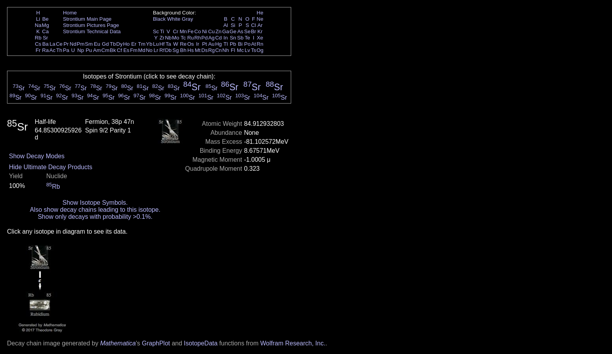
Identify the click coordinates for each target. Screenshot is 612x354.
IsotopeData (200, 343)
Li (38, 19)
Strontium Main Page (87, 19)
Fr (38, 50)
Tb (113, 44)
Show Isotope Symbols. (95, 202)
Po (247, 44)
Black (159, 19)
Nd (73, 44)
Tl (226, 44)
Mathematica (118, 343)
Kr (259, 31)
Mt (198, 50)
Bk (113, 50)
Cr (175, 31)
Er (133, 44)
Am (97, 50)
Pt (204, 44)
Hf (161, 44)
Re (183, 44)
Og (259, 50)
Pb (233, 44)
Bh (183, 50)
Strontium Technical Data (92, 31)
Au (211, 44)
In (226, 38)
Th (59, 50)
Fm (133, 50)
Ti (162, 31)
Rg (211, 50)
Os (190, 44)
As (240, 31)
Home (70, 13)
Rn (260, 44)
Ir (197, 44)
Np (80, 50)
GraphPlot (156, 343)
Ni (204, 31)
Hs (190, 50)
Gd (105, 44)
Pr (66, 44)
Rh (197, 38)
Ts (253, 50)
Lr (156, 50)
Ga (225, 31)
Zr (162, 38)
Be (45, 19)
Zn (218, 31)
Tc (183, 38)
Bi (240, 44)
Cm (105, 50)
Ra (45, 50)
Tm (141, 44)
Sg (176, 50)
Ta (168, 44)
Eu (97, 44)
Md (142, 50)
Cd (218, 38)
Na (38, 25)
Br (253, 31)
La (52, 44)
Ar (259, 25)
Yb (149, 44)
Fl (233, 50)
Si (233, 25)
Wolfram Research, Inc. (293, 343)
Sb (240, 38)
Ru (190, 38)
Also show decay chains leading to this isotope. (95, 209)
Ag (211, 38)
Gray (187, 19)
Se (247, 31)
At (253, 44)
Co (197, 31)
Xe (260, 38)
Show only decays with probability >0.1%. (95, 216)
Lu (156, 44)
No (149, 50)
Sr (45, 38)
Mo (176, 38)
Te (247, 38)
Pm (81, 44)
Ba (45, 44)
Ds (204, 50)
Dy (119, 44)
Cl (253, 25)
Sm (89, 44)
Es (126, 50)
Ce (59, 44)
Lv (247, 50)
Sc (156, 31)
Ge (233, 31)
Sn (233, 38)
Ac (53, 50)
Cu (211, 31)
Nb (168, 38)
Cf (119, 50)
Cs (38, 44)
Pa (66, 50)
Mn (183, 31)
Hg (218, 44)
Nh (225, 50)
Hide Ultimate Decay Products (50, 167)
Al (225, 25)
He (260, 13)
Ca (45, 31)
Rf (161, 50)
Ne (260, 19)
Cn (218, 50)
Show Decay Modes (36, 156)
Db (168, 50)
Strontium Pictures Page (91, 25)
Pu (88, 50)
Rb (38, 38)
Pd (204, 38)
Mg (45, 25)
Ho (126, 44)
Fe (190, 31)
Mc (240, 50)
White (173, 19)
